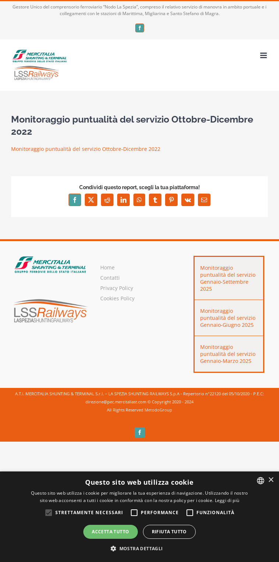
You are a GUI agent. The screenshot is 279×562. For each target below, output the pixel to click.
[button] (139, 548)
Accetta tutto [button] (110, 532)
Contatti (110, 277)
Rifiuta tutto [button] (169, 532)
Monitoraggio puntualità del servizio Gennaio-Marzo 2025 (227, 353)
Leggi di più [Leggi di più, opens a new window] (227, 500)
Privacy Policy (116, 287)
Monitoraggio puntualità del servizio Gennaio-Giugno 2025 (227, 317)
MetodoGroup (158, 410)
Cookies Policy (117, 298)
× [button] (270, 480)
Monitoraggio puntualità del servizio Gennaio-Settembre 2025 (227, 278)
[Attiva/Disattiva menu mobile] (264, 55)
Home (107, 267)
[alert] (139, 516)
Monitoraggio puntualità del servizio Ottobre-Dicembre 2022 (85, 148)
